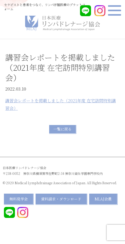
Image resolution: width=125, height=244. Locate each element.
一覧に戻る (62, 129)
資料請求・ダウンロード (61, 198)
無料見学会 (18, 198)
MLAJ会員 (103, 198)
